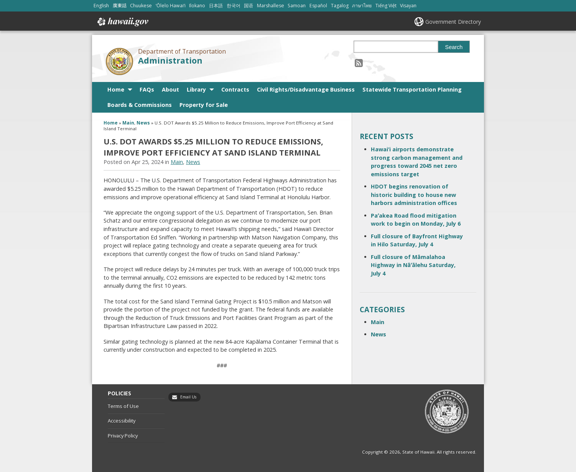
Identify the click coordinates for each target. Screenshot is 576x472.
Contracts (235, 89)
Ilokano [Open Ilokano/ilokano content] (197, 5)
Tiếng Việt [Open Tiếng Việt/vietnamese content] (386, 5)
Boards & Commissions (139, 104)
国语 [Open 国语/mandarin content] (248, 5)
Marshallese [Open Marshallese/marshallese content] (270, 5)
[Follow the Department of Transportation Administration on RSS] (359, 62)
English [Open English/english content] (101, 5)
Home (115, 89)
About (170, 89)
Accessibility (121, 420)
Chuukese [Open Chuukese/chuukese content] (141, 5)
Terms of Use (123, 406)
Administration (170, 60)
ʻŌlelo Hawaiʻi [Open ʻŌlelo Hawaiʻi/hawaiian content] (171, 5)
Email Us (188, 397)
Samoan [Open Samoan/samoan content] (297, 5)
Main (128, 123)
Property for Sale (203, 104)
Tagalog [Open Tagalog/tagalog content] (340, 5)
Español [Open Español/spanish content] (318, 5)
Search (454, 47)
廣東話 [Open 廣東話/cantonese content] (120, 5)
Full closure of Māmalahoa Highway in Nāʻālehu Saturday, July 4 (413, 265)
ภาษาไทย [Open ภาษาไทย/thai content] (362, 5)
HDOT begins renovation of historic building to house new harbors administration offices (414, 194)
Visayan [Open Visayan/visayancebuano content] (408, 5)
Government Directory (453, 21)
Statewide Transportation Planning (412, 89)
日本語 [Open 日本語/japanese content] (216, 5)
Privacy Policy (123, 435)
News (143, 123)
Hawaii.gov (122, 22)
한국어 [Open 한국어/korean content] (233, 5)
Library (196, 89)
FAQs (147, 89)
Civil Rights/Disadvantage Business (306, 89)
